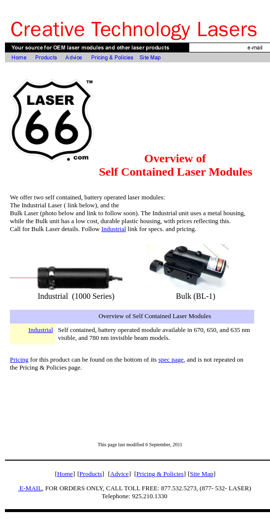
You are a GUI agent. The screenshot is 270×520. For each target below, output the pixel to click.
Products (90, 473)
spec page (171, 359)
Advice (119, 473)
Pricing (19, 359)
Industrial (114, 229)
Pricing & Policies (159, 473)
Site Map (201, 473)
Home (65, 473)
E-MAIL (30, 488)
